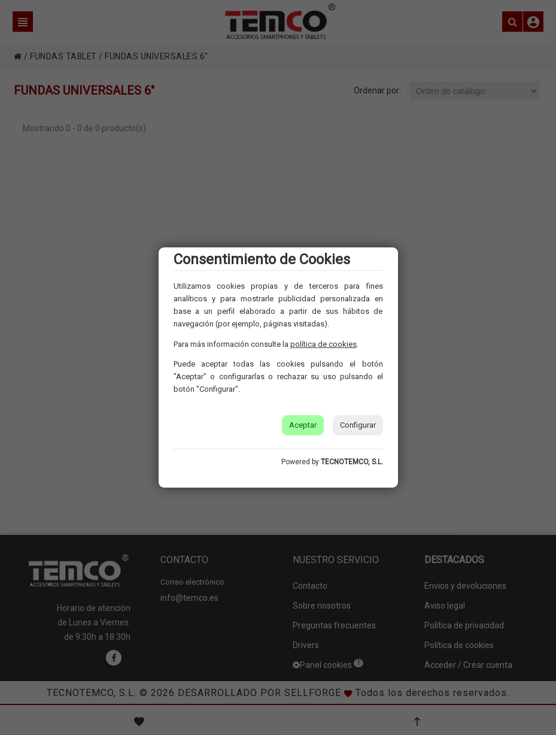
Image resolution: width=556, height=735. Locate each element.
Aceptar (303, 425)
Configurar (358, 425)
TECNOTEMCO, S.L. (352, 462)
